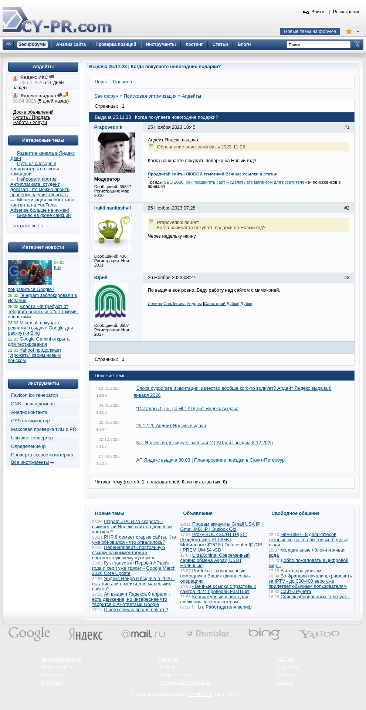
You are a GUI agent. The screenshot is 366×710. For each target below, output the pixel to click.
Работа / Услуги (30, 122)
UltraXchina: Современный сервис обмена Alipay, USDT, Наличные (215, 560)
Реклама (168, 659)
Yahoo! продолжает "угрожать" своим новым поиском (34, 355)
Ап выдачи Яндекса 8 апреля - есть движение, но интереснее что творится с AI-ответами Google (131, 599)
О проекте (52, 682)
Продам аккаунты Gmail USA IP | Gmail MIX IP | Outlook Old (221, 527)
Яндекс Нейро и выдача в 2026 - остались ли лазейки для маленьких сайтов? (133, 584)
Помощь (168, 667)
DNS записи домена (33, 403)
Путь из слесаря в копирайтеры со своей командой (34, 169)
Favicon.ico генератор (34, 395)
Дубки (247, 303)
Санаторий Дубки (221, 303)
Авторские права (177, 674)
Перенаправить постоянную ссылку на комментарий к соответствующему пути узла (128, 552)
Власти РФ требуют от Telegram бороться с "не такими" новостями (43, 311)
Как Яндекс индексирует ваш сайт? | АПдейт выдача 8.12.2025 (204, 442)
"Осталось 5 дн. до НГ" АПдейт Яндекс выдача (187, 408)
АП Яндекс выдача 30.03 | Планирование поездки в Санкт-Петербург (211, 460)
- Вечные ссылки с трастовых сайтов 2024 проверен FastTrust (218, 589)
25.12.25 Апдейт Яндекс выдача (171, 425)
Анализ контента (29, 412)
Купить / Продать (31, 117)
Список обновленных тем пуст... (315, 596)
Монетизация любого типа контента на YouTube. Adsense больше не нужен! (42, 205)
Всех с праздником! (302, 570)
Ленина (155, 303)
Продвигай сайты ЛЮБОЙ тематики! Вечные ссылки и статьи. (213, 174)
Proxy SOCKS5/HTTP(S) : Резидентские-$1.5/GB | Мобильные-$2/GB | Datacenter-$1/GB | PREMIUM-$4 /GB (221, 542)
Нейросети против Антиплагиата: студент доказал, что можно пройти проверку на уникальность (40, 187)
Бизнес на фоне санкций (44, 215)
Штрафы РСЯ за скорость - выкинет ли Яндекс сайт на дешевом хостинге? (132, 527)
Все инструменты (30, 462)
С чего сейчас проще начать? (136, 609)
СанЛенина (174, 303)
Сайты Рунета (296, 591)
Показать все (24, 225)
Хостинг (285, 682)
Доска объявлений (33, 112)
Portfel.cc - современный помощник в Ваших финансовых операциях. (215, 576)
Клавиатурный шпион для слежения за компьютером (214, 599)
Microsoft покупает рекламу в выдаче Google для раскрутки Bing (40, 328)
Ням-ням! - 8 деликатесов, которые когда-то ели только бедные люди (309, 539)
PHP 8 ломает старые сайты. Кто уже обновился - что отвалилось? (134, 540)
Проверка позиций (61, 659)
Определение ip (28, 446)
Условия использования (185, 682)
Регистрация (346, 11)
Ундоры (194, 303)
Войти (318, 11)
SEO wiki (286, 659)
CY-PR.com (200, 694)
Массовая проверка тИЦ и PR (43, 429)
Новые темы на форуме (310, 31)
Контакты (51, 674)
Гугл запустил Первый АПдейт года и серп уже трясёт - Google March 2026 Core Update (134, 568)
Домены (285, 674)
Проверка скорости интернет (42, 455)
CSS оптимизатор (30, 420)
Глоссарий (288, 667)
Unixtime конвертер (32, 438)
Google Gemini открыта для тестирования (39, 341)
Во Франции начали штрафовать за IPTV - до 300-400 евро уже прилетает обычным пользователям (310, 581)
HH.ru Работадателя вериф (222, 607)
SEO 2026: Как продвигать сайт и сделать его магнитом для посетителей (235, 182)
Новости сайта (56, 667)
